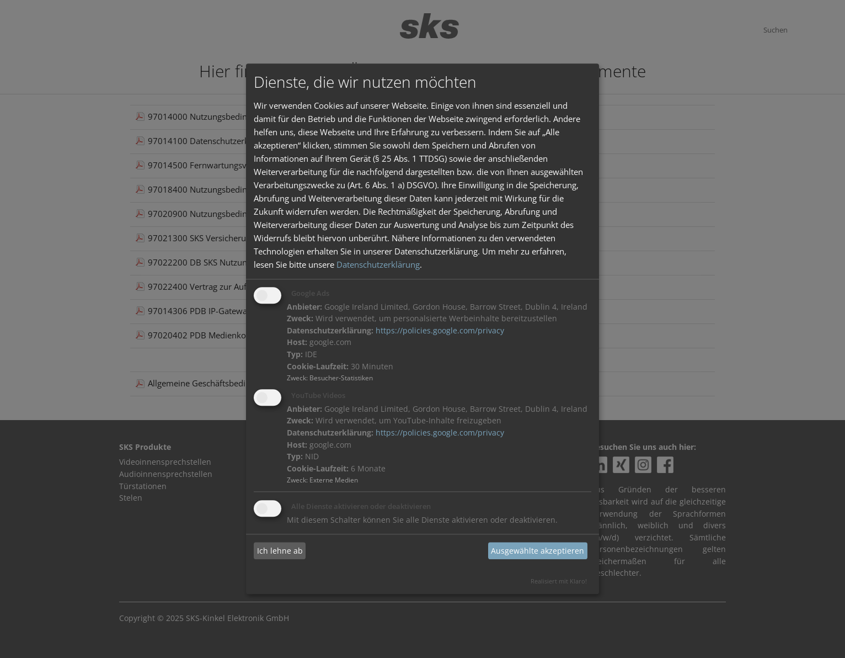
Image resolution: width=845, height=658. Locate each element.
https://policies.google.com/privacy (440, 331)
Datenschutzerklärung (378, 264)
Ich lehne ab (280, 550)
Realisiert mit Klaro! (559, 581)
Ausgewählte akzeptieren (537, 550)
